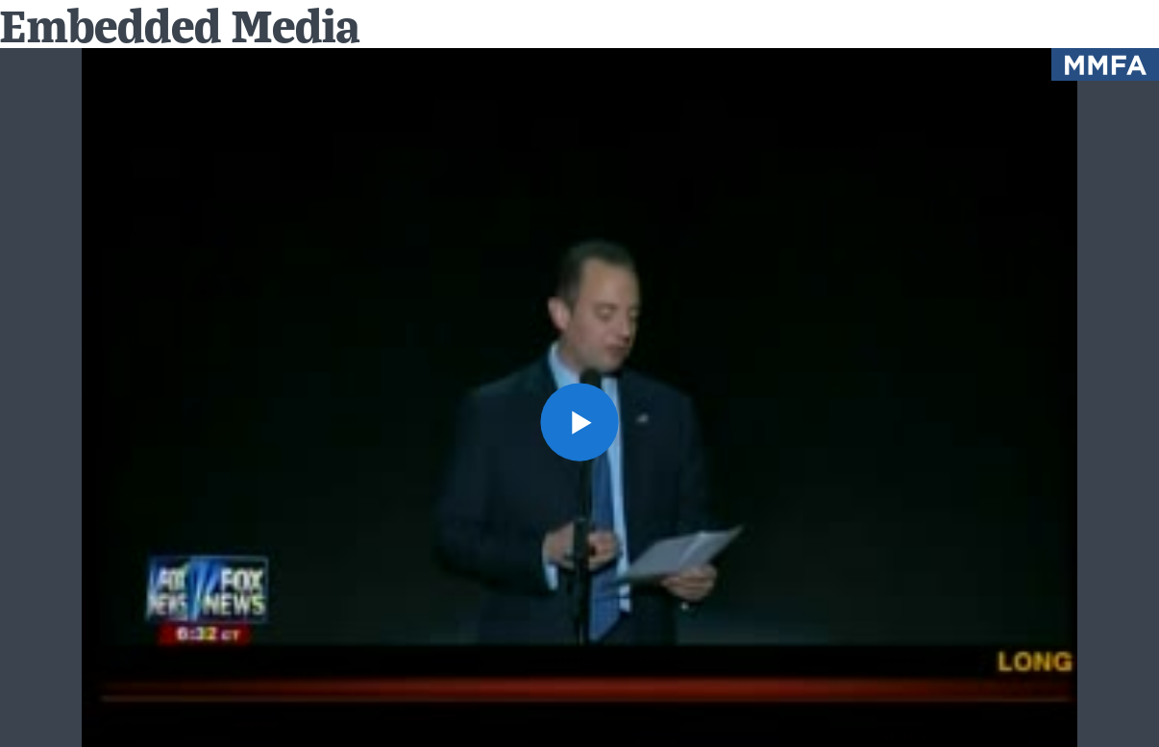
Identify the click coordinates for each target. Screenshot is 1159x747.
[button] (579, 422)
